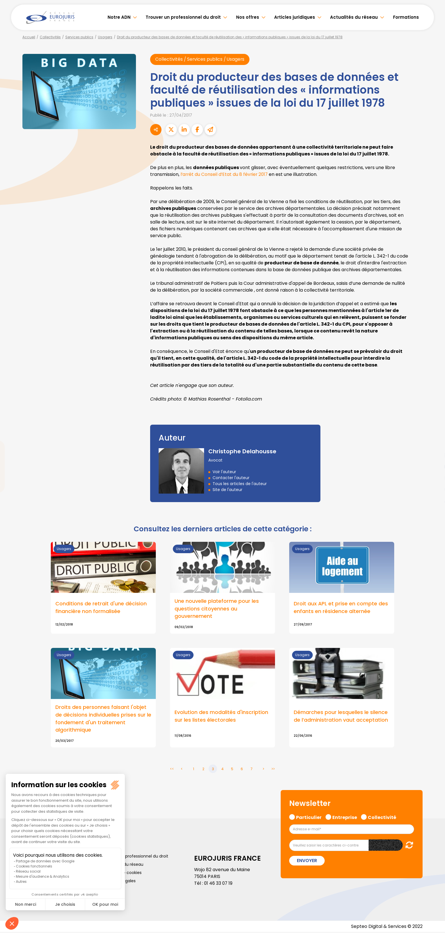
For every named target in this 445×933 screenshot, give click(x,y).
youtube (433, 466)
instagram (433, 478)
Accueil (28, 37)
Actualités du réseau (354, 17)
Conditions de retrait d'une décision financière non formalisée (101, 608)
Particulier (309, 817)
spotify (433, 489)
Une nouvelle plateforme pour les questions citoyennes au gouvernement (217, 609)
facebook (433, 432)
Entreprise (344, 817)
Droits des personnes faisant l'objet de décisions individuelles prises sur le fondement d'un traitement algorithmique (103, 719)
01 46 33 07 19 (219, 884)
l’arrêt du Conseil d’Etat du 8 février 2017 (225, 174)
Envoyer (307, 861)
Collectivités (50, 37)
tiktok (433, 500)
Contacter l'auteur (231, 478)
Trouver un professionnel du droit (183, 17)
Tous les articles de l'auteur (240, 484)
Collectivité (382, 817)
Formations (406, 17)
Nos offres (247, 17)
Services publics (79, 37)
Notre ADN (119, 17)
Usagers (105, 37)
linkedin (433, 455)
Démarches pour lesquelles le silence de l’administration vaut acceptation (341, 716)
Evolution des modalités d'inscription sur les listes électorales (221, 716)
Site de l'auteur (227, 490)
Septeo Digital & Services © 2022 (386, 927)
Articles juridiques (294, 17)
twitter (433, 443)
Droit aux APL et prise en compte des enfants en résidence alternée (341, 608)
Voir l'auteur (224, 472)
